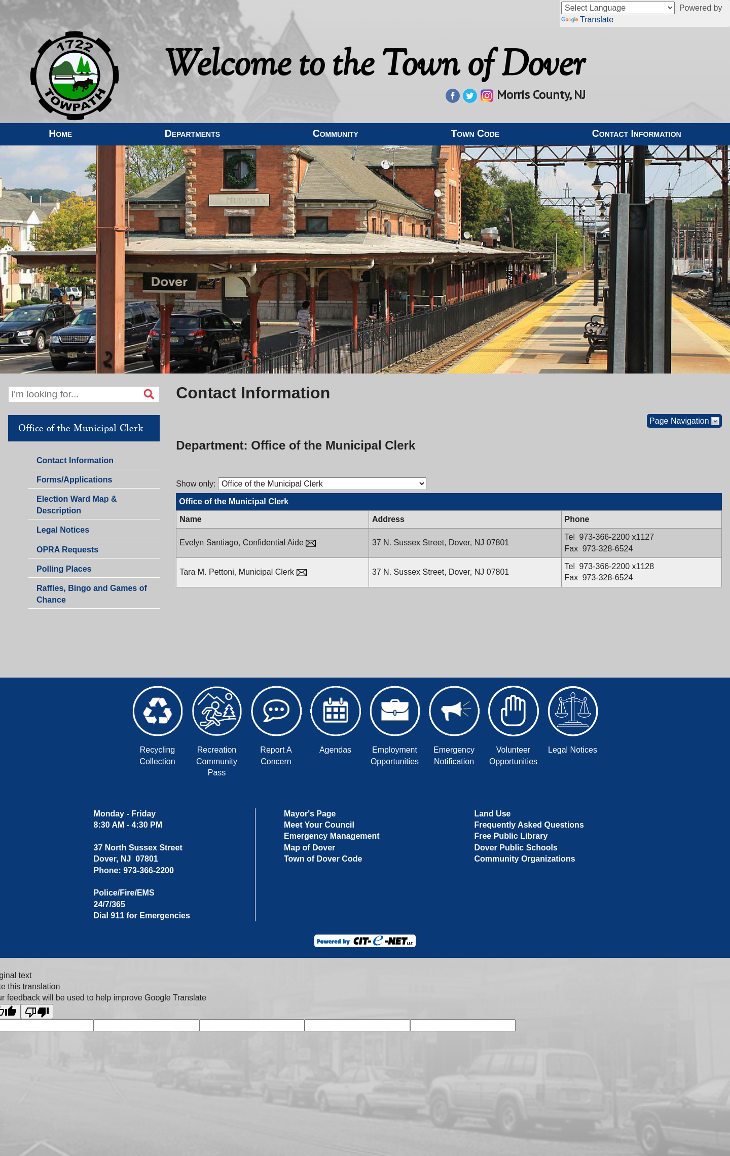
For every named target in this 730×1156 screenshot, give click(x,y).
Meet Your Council (319, 825)
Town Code (475, 133)
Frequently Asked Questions (528, 825)
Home (60, 133)
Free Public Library (511, 836)
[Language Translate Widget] (618, 8)
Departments (192, 133)
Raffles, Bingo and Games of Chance (91, 594)
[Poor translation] (37, 1011)
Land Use (492, 813)
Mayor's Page (310, 813)
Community (335, 133)
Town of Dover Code (323, 858)
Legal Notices (62, 530)
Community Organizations (524, 858)
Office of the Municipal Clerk (80, 428)
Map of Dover (309, 847)
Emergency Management (332, 836)
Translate (587, 19)
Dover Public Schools (515, 847)
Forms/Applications (74, 481)
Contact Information (636, 133)
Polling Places (63, 569)
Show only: (195, 483)
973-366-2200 (605, 537)
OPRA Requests (67, 549)
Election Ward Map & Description (76, 504)
